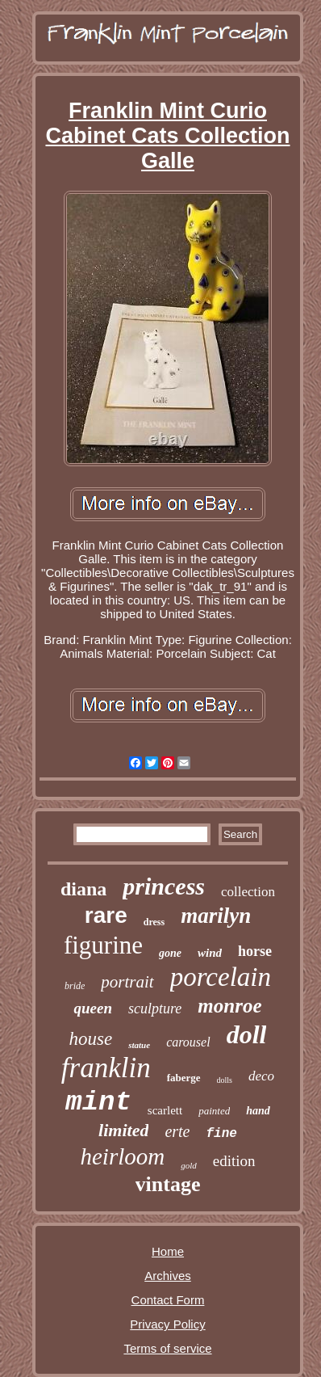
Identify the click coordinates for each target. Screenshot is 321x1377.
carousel (188, 1042)
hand (258, 1111)
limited (123, 1130)
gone (170, 953)
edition (234, 1160)
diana (83, 888)
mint (98, 1102)
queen (92, 1008)
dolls (224, 1080)
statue (139, 1045)
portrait (127, 982)
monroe (229, 1006)
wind (210, 952)
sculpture (154, 1008)
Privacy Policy (167, 1324)
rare (106, 915)
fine (221, 1133)
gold (189, 1165)
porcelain (220, 977)
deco (261, 1076)
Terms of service (167, 1348)
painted (214, 1111)
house (91, 1039)
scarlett (165, 1110)
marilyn (216, 915)
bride (75, 986)
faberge (184, 1078)
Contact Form (168, 1300)
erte (177, 1131)
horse (255, 951)
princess (164, 886)
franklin (106, 1068)
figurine (103, 945)
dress (154, 922)
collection (248, 891)
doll (247, 1034)
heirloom (122, 1156)
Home (168, 1251)
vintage (168, 1184)
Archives (167, 1275)
